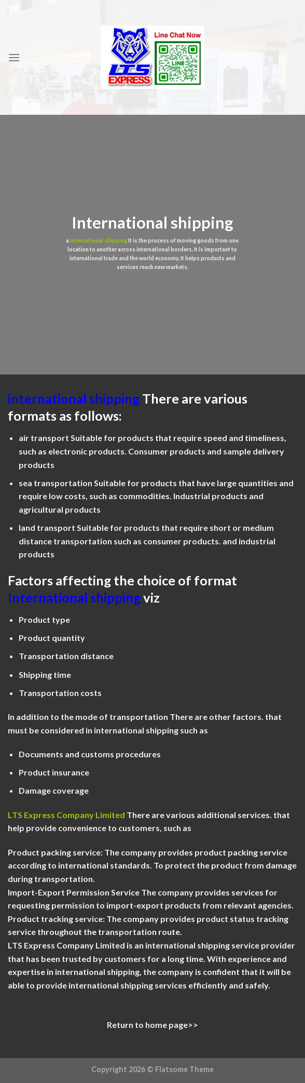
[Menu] (14, 57)
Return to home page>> (152, 1024)
